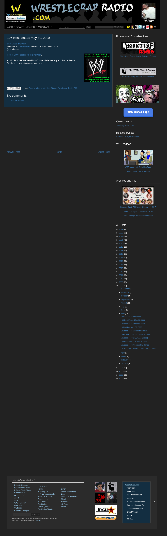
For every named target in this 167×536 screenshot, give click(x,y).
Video (16, 500)
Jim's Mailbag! (129, 216)
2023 (121, 233)
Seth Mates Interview (16, 44)
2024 (121, 229)
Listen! (64, 489)
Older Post (104, 151)
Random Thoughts (21, 511)
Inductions (131, 491)
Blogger (38, 520)
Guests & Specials (45, 497)
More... (130, 519)
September (126, 299)
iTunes (131, 56)
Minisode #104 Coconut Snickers (134, 331)
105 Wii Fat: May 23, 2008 (131, 327)
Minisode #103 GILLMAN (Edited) (134, 338)
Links (63, 494)
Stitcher (145, 56)
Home (58, 151)
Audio (129, 171)
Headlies (130, 498)
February (125, 360)
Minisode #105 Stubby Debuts (133, 324)
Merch (63, 499)
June (123, 310)
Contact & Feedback (69, 497)
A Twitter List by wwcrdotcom (127, 137)
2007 (121, 368)
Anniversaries (148, 77)
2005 (121, 375)
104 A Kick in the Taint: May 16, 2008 (135, 334)
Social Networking (68, 492)
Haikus (40, 489)
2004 (121, 378)
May (123, 314)
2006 (121, 371)
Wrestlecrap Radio (134, 495)
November (125, 292)
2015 (121, 261)
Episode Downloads (22, 488)
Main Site (124, 56)
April (123, 353)
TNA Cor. (137, 207)
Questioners (43, 499)
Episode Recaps (20, 485)
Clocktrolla (143, 211)
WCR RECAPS (15, 27)
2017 (121, 254)
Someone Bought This (136, 505)
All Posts (64, 504)
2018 (121, 251)
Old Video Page (145, 167)
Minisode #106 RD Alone (131, 317)
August (124, 303)
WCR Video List (131, 167)
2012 (121, 272)
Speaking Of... (43, 492)
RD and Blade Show (22, 490)
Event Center (132, 512)
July (123, 307)
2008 (121, 286)
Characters (42, 487)
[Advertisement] (58, 129)
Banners (64, 502)
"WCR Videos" (20, 503)
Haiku (126, 211)
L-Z (154, 207)
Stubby (54, 88)
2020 (121, 244)
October (124, 296)
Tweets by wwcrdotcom (125, 126)
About (63, 507)
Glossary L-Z (19, 495)
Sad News (42, 502)
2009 (121, 282)
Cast (130, 207)
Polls (151, 211)
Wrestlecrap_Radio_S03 (67, 88)
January (124, 364)
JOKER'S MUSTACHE (39, 27)
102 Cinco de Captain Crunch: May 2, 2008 (138, 348)
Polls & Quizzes (44, 507)
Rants (129, 515)
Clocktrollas (42, 504)
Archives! (131, 488)
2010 (121, 279)
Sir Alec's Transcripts (144, 216)
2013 (121, 268)
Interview (46, 88)
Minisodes (137, 171)
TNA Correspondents (46, 494)
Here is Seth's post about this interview (24, 55)
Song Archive (136, 77)
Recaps (123, 207)
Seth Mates (25, 46)
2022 (121, 236)
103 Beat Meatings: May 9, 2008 (134, 341)
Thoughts (133, 211)
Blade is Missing (35, 88)
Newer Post (13, 151)
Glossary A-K (147, 207)
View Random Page (138, 112)
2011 (121, 275)
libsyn (138, 56)
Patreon (153, 56)
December (125, 289)
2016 (121, 258)
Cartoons (146, 171)
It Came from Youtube (136, 502)
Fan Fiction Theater (45, 509)
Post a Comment (17, 101)
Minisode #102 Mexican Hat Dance (135, 345)
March (124, 356)
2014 (121, 265)
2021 (121, 240)
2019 (121, 247)
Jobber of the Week (135, 509)
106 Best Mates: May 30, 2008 (133, 320)
